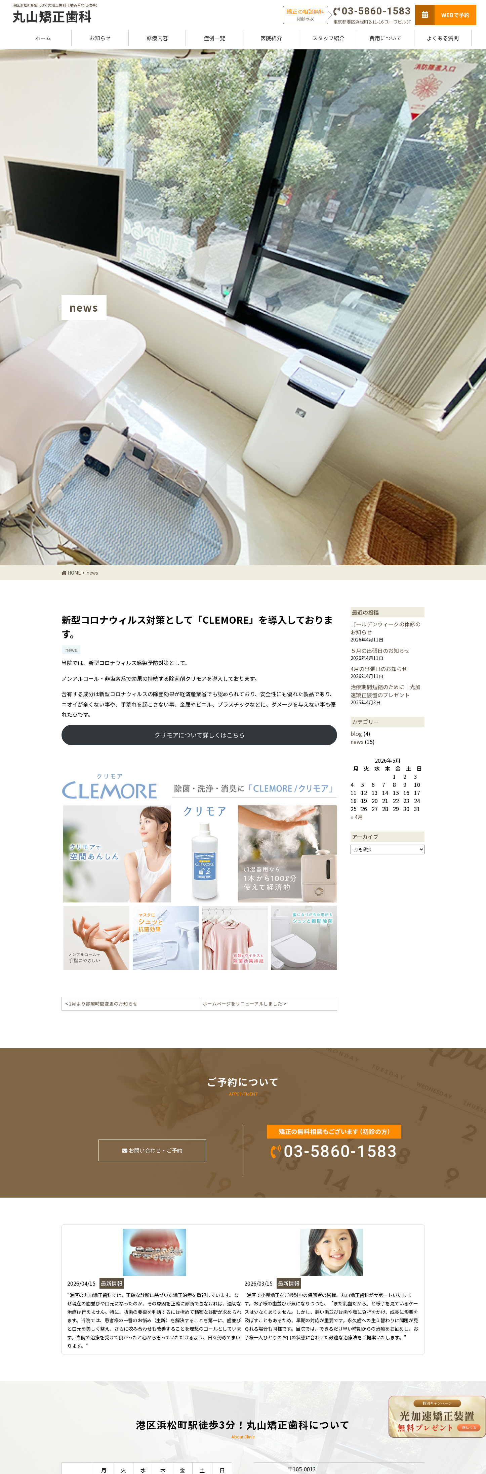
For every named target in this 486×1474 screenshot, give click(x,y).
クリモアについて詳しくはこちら (199, 734)
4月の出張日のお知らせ (379, 669)
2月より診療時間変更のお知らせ (103, 1003)
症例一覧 (214, 38)
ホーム (43, 38)
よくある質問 (443, 38)
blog (356, 733)
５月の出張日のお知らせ (380, 650)
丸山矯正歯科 (52, 16)
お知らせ (100, 38)
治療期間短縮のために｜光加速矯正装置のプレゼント (385, 691)
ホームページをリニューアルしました (242, 1003)
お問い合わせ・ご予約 (152, 1150)
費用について (385, 38)
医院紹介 (271, 38)
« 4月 (357, 817)
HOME (74, 572)
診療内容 (157, 38)
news (92, 572)
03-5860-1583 (376, 11)
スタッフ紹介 (328, 38)
